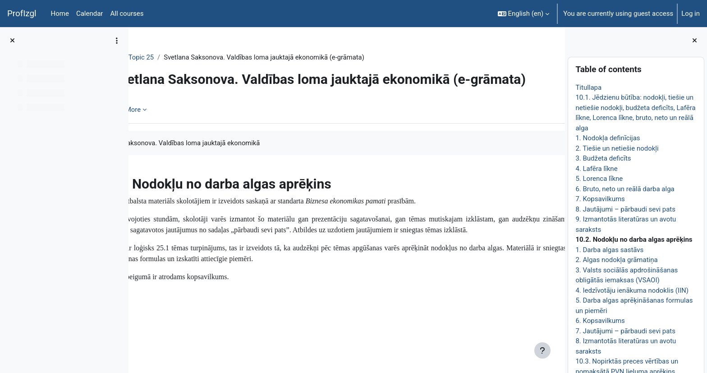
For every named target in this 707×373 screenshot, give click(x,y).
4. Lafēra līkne (596, 169)
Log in (690, 13)
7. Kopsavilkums (599, 199)
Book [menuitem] (161, 142)
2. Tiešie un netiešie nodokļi (616, 148)
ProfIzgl (22, 13)
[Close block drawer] (694, 40)
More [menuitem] (191, 142)
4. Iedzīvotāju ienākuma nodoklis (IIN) (632, 290)
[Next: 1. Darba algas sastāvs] (554, 212)
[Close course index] (12, 40)
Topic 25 (199, 57)
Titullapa (588, 87)
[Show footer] (542, 350)
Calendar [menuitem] (89, 13)
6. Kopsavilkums (599, 321)
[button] (524, 13)
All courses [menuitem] (126, 13)
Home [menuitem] (60, 13)
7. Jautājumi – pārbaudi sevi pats (625, 331)
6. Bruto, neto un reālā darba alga (624, 189)
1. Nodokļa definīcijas (607, 138)
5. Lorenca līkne (599, 179)
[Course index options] (117, 40)
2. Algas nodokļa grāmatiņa (616, 260)
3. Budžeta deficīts (603, 158)
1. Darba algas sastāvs (609, 250)
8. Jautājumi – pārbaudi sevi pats (625, 209)
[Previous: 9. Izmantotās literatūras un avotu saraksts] (138, 212)
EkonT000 (161, 57)
